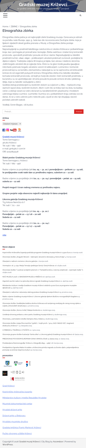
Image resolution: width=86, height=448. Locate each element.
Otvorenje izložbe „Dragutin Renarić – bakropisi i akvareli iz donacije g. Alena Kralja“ (33, 257)
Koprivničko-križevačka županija (17, 392)
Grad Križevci (8, 386)
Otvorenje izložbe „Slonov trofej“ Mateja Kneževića (21, 310)
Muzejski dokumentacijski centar (17, 404)
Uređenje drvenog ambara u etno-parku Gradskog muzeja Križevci (27, 314)
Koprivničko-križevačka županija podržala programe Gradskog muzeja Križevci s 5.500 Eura (36, 252)
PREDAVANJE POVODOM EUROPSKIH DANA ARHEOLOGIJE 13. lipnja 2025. (30, 339)
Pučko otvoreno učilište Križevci (17, 433)
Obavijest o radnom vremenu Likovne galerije (19, 261)
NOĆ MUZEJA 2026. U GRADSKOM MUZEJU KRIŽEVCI (22, 277)
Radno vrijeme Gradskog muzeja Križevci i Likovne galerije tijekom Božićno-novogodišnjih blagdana (40, 296)
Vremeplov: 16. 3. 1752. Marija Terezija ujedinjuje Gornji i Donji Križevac (28, 265)
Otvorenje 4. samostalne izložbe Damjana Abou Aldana (23, 319)
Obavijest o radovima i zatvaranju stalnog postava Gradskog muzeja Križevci (30, 292)
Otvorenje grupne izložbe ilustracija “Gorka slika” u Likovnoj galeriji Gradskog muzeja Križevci (37, 334)
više (4, 235)
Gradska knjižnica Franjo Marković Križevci (21, 427)
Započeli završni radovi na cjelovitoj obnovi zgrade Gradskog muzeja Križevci (31, 281)
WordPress (7, 444)
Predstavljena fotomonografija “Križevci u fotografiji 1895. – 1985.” (26, 343)
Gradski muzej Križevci (43, 4)
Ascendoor (58, 441)
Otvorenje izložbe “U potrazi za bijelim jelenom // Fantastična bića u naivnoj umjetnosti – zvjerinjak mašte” (42, 270)
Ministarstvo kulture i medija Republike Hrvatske (24, 398)
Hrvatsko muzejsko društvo (15, 421)
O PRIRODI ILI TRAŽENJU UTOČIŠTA (15, 330)
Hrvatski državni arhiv (12, 409)
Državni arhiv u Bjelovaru (14, 415)
